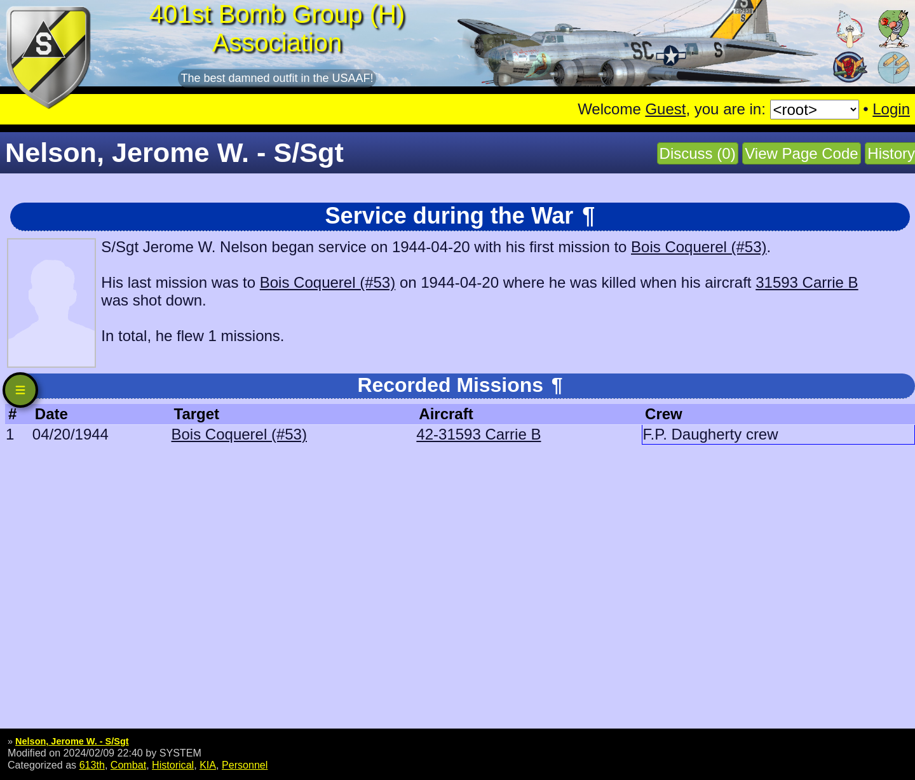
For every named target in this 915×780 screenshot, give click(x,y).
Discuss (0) (698, 153)
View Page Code (801, 153)
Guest (665, 109)
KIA (208, 764)
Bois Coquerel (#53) (698, 246)
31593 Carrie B (807, 282)
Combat (128, 764)
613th (92, 764)
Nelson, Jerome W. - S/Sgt (72, 741)
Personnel (245, 764)
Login (891, 109)
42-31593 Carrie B (478, 434)
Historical (173, 764)
